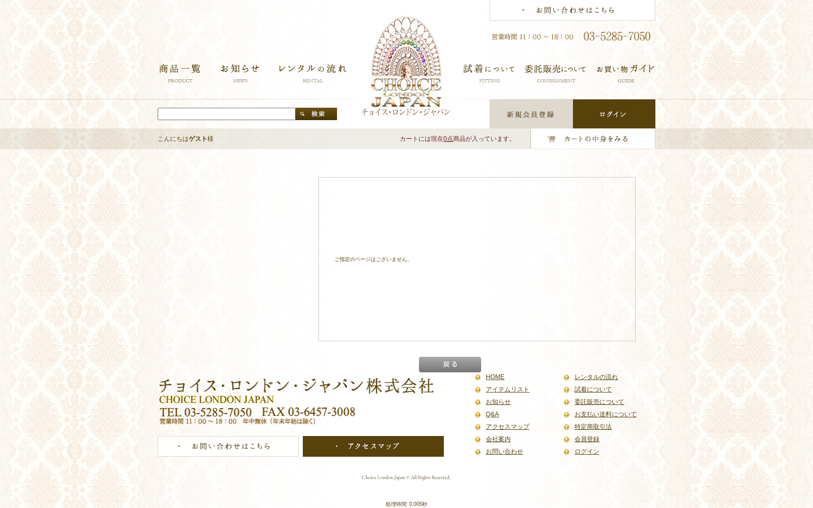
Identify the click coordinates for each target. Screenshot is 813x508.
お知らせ (498, 401)
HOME (495, 377)
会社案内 (498, 439)
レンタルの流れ (596, 377)
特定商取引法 (593, 426)
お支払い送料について (605, 414)
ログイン (586, 451)
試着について (593, 389)
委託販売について (599, 401)
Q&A (492, 414)
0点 (448, 138)
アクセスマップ (507, 426)
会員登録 (586, 439)
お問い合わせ (504, 451)
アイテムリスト (507, 389)
